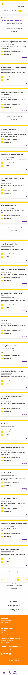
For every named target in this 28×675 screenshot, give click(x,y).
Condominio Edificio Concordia (12, 155)
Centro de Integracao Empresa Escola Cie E (11, 397)
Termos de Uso (5, 624)
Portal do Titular (5, 642)
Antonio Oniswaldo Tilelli (9, 244)
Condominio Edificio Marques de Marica (12, 179)
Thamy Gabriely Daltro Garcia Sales (13, 67)
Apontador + (4, 630)
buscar (15, 672)
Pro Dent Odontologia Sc (9, 498)
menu (4, 672)
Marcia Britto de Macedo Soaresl (12, 447)
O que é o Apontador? (6, 620)
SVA (2, 632)
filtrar (9, 672)
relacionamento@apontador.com (10, 649)
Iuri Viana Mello (6, 473)
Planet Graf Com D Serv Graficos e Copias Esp (12, 93)
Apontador (5, 10)
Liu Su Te (4, 320)
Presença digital (5, 634)
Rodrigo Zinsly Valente (9, 129)
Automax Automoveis (8, 206)
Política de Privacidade (7, 640)
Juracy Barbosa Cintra (9, 346)
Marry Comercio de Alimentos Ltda (13, 269)
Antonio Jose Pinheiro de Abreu (12, 371)
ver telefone (7, 54)
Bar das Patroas (6, 424)
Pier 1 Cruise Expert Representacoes (13, 42)
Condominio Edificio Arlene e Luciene (14, 524)
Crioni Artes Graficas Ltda (10, 549)
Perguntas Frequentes (6, 622)
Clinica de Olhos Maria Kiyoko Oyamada (11, 294)
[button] (11, 583)
